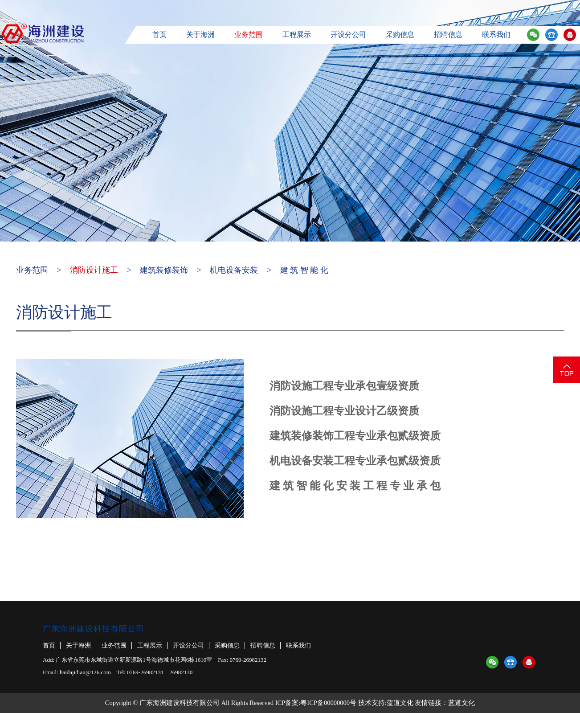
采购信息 (400, 34)
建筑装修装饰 (164, 270)
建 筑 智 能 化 (304, 270)
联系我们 (496, 34)
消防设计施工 (94, 270)
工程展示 (296, 34)
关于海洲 (200, 34)
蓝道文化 (400, 702)
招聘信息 (448, 34)
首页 (159, 34)
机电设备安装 (234, 270)
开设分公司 (348, 34)
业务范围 (248, 34)
